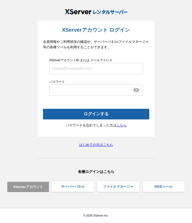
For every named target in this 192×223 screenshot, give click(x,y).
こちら (121, 125)
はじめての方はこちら (96, 145)
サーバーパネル (73, 186)
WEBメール (163, 186)
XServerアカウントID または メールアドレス (80, 60)
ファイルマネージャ (118, 186)
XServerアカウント (28, 187)
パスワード (57, 82)
